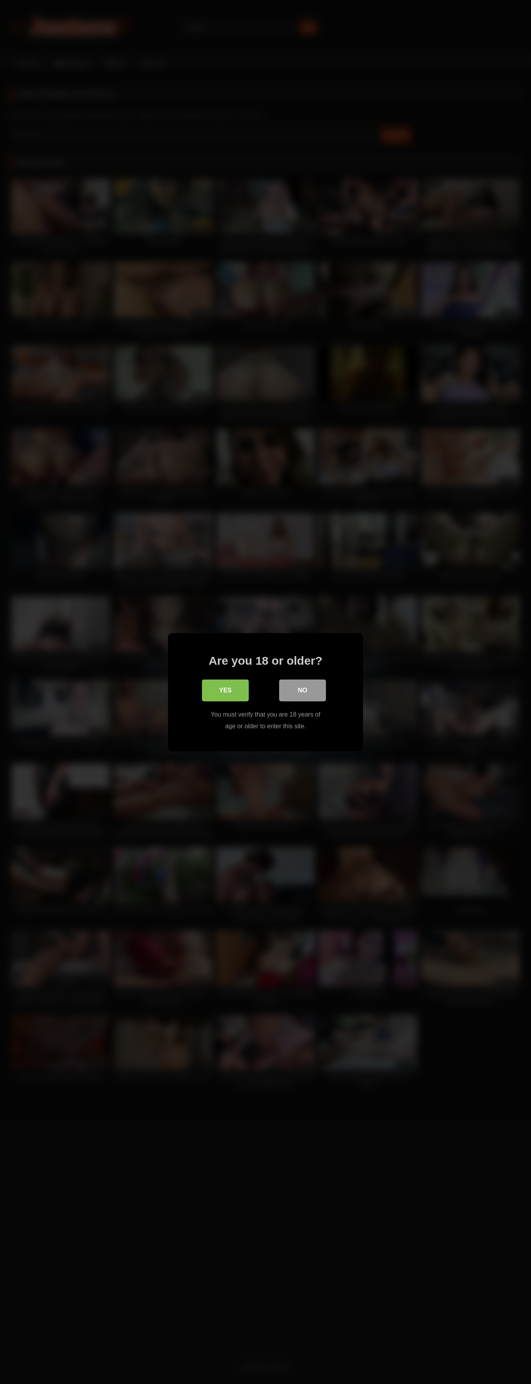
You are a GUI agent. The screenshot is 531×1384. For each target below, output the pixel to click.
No (302, 690)
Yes (225, 690)
